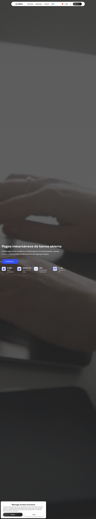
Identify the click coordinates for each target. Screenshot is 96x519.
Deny (33, 514)
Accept (13, 514)
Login (66, 4)
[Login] (70, 4)
